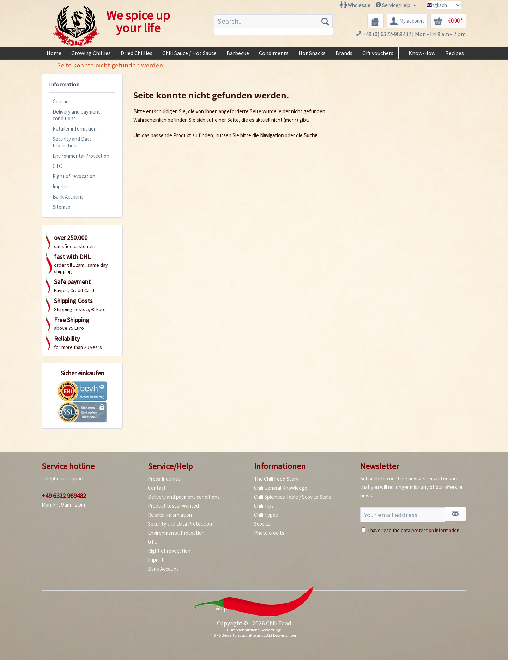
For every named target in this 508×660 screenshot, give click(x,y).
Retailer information (75, 128)
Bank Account (68, 196)
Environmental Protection (81, 155)
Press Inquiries (164, 479)
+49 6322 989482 (64, 495)
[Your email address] (402, 514)
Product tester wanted (173, 505)
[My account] (407, 21)
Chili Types (266, 514)
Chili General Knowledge (280, 487)
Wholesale (359, 5)
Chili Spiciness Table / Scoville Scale (292, 497)
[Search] (325, 21)
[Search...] (273, 21)
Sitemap (62, 207)
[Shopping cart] (448, 21)
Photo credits (269, 532)
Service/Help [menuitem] (393, 5)
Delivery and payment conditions (76, 115)
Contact (62, 101)
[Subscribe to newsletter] (455, 514)
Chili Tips (264, 505)
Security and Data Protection (72, 142)
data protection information (430, 530)
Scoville (262, 523)
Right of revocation (74, 176)
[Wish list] (375, 21)
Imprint (60, 186)
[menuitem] (355, 5)
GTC (57, 166)
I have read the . (414, 530)
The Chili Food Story (276, 479)
